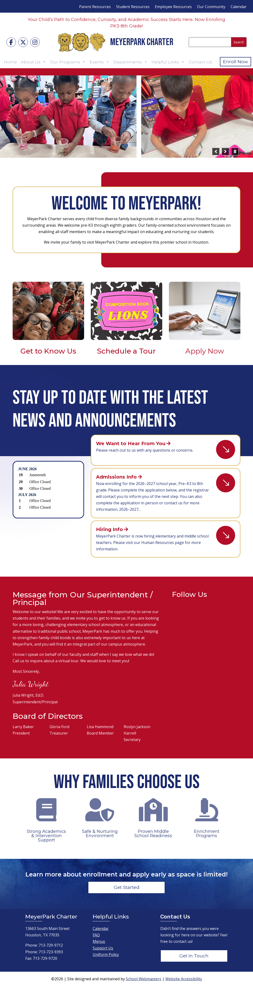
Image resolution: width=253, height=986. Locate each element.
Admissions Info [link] (116, 477)
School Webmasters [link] (143, 978)
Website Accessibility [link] (183, 978)
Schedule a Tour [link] (126, 351)
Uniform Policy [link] (106, 954)
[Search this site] (210, 42)
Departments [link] (130, 61)
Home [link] (10, 61)
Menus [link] (99, 941)
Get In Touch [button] (193, 956)
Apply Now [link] (204, 351)
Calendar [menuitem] (239, 7)
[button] (216, 151)
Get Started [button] (126, 887)
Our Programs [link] (68, 61)
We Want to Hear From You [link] (130, 443)
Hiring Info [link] (109, 529)
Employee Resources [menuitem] (173, 7)
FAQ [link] (96, 935)
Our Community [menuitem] (211, 7)
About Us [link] (33, 61)
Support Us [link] (103, 948)
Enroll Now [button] (235, 61)
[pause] (235, 151)
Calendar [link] (101, 928)
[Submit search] (238, 42)
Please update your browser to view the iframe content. (48, 488)
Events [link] (100, 61)
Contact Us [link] (200, 61)
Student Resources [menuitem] (133, 7)
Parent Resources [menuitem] (95, 7)
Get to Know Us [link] (48, 351)
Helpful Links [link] (168, 61)
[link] (11, 42)
